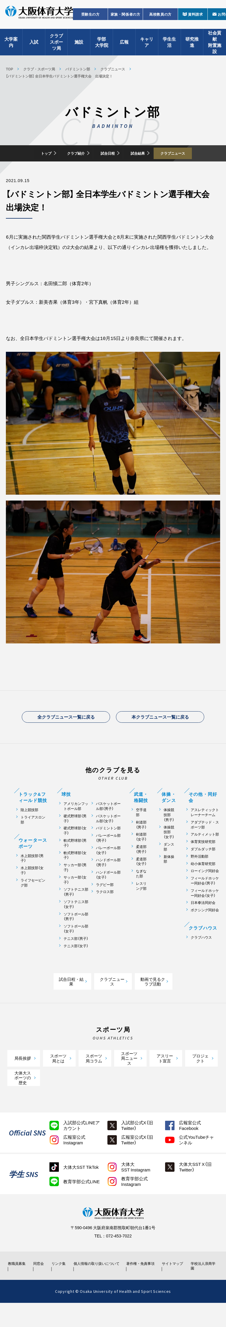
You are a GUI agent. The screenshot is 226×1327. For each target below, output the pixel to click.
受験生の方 (90, 19)
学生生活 (169, 47)
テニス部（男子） (76, 957)
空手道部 (141, 831)
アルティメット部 (205, 853)
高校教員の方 (160, 19)
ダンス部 (169, 866)
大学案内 (11, 47)
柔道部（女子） (141, 880)
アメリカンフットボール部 (76, 825)
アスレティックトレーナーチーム (205, 831)
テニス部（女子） (76, 964)
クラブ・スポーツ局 (39, 69)
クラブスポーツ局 (56, 47)
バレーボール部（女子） (108, 869)
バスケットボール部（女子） (108, 837)
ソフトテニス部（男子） (76, 911)
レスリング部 (141, 905)
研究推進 (192, 47)
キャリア (146, 47)
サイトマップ (172, 1284)
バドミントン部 (77, 69)
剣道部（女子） (141, 856)
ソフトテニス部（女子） (76, 923)
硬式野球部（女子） (75, 849)
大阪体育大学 (39, 18)
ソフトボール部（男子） (76, 935)
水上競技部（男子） (32, 877)
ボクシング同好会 (205, 928)
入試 (33, 47)
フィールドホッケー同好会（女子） (205, 912)
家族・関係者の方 (125, 19)
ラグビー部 (105, 903)
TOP (9, 69)
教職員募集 (18, 1284)
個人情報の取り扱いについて (98, 1284)
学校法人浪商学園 (202, 1287)
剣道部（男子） (141, 844)
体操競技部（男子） (169, 833)
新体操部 (169, 878)
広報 (124, 47)
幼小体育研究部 (203, 882)
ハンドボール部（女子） (108, 894)
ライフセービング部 (33, 902)
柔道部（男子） (141, 868)
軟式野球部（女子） (75, 874)
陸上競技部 (29, 828)
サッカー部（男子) (75, 886)
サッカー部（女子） (75, 899)
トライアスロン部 (33, 838)
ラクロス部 (105, 910)
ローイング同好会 (205, 889)
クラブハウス (201, 956)
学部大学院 (101, 47)
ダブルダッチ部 (203, 867)
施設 (78, 47)
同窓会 (40, 1284)
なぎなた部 (141, 892)
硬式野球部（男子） (75, 837)
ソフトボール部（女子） (76, 948)
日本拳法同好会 (203, 921)
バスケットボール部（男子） (108, 825)
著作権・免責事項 (141, 1284)
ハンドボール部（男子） (108, 881)
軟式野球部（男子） (75, 862)
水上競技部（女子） (32, 889)
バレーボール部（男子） (108, 857)
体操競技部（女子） (169, 851)
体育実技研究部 (203, 860)
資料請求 (195, 19)
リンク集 (61, 1284)
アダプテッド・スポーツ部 (205, 844)
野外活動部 (199, 875)
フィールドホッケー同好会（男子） (205, 899)
